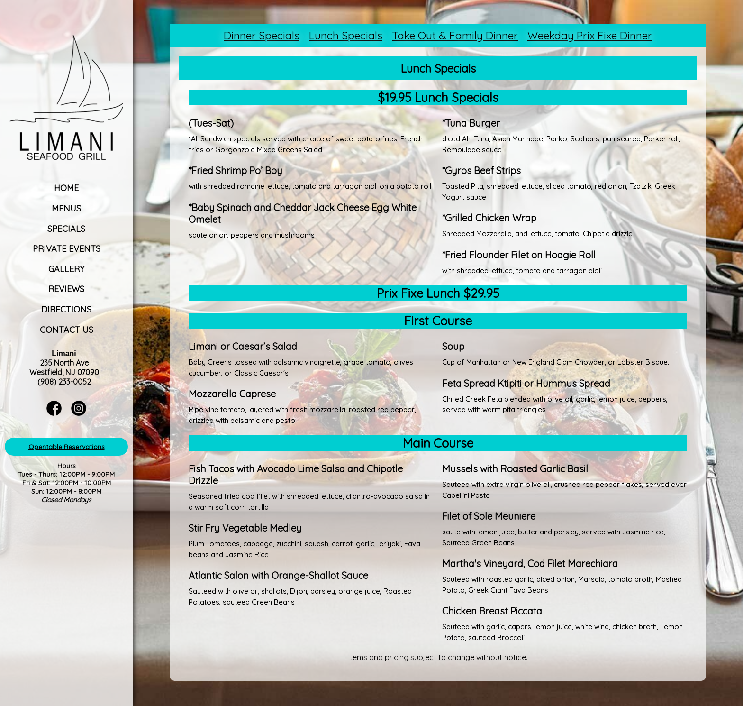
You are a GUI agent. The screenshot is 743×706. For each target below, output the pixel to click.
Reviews (66, 289)
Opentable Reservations (66, 446)
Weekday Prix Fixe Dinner (589, 35)
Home (66, 188)
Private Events (66, 248)
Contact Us (66, 329)
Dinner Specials (261, 35)
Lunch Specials (345, 35)
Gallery (66, 269)
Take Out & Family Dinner (455, 35)
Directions (66, 309)
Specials (66, 228)
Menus (66, 208)
